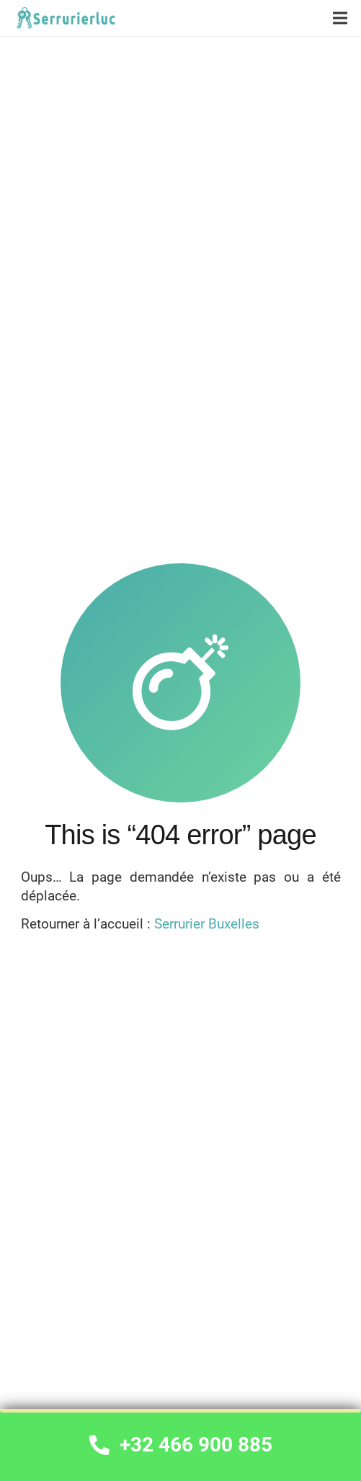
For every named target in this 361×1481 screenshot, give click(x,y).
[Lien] (65, 18)
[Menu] (340, 18)
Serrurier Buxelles (206, 924)
